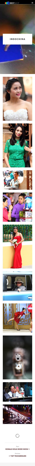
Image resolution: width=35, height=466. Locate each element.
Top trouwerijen (17, 456)
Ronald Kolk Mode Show (17, 449)
